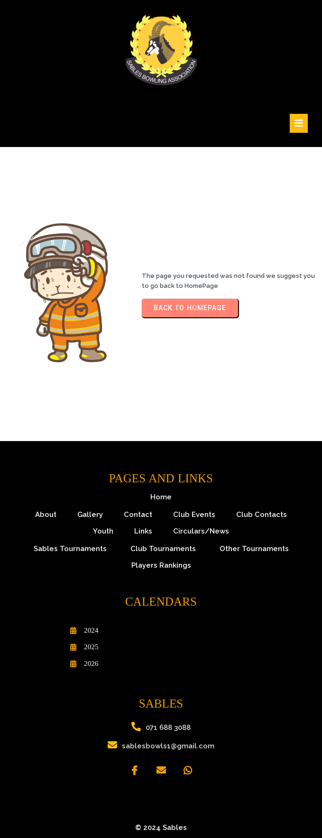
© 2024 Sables (161, 827)
